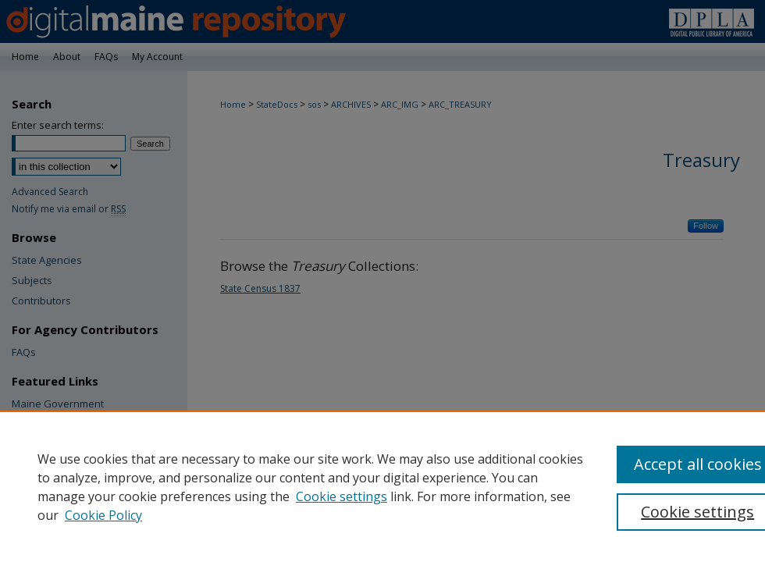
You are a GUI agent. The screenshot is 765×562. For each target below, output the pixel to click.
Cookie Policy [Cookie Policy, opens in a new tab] (103, 515)
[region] (382, 486)
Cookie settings (341, 496)
